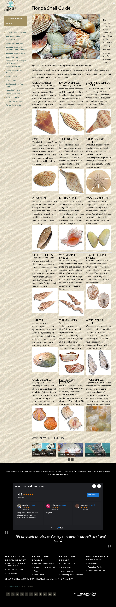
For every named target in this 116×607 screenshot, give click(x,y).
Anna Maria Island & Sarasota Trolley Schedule (16, 48)
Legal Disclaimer (67, 571)
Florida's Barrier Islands (15, 101)
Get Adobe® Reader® (58, 474)
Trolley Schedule (94, 559)
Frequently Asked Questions (72, 575)
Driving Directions (68, 563)
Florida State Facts (13, 105)
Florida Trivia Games (14, 94)
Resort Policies (66, 567)
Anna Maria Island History (16, 53)
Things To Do (11, 80)
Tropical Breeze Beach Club (44, 567)
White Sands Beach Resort (44, 563)
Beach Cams (12, 573)
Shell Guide (92, 563)
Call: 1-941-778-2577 (15, 569)
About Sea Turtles (13, 90)
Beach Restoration (13, 57)
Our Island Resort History (43, 454)
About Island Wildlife (14, 67)
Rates (36, 571)
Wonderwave (14, 586)
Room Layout (39, 575)
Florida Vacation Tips (14, 43)
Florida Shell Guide (13, 76)
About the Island (94, 454)
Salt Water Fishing (68, 454)
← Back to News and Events (14, 20)
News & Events (97, 556)
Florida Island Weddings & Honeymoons (16, 62)
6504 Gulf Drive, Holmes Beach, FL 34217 (16, 564)
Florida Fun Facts (12, 97)
